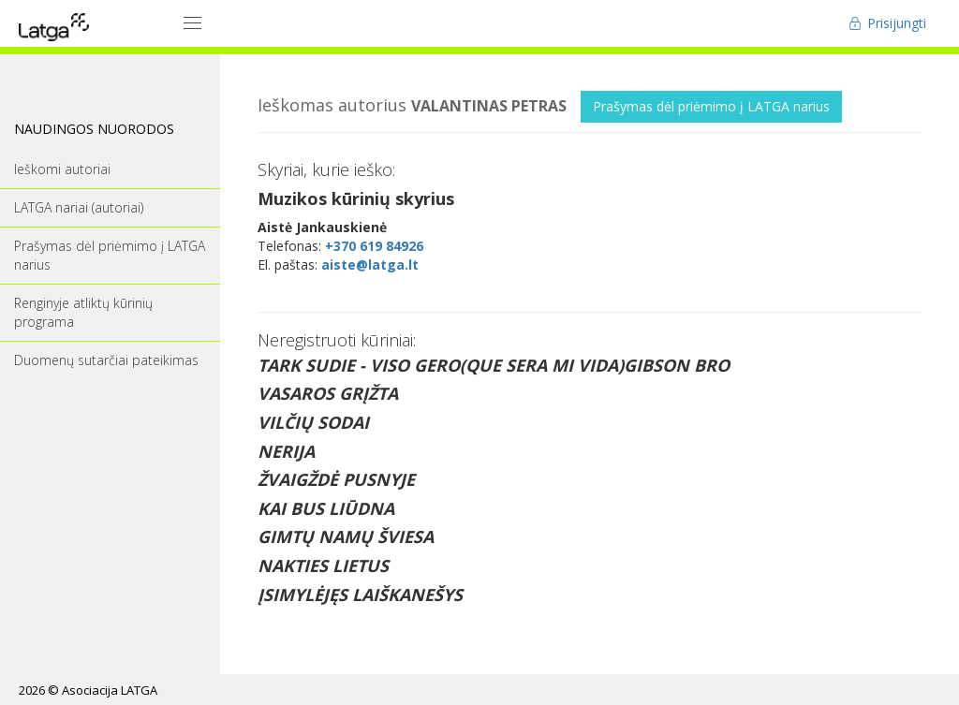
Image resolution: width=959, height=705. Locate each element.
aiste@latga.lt (370, 264)
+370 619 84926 (374, 246)
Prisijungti (887, 23)
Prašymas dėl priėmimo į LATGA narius (711, 106)
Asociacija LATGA (109, 690)
